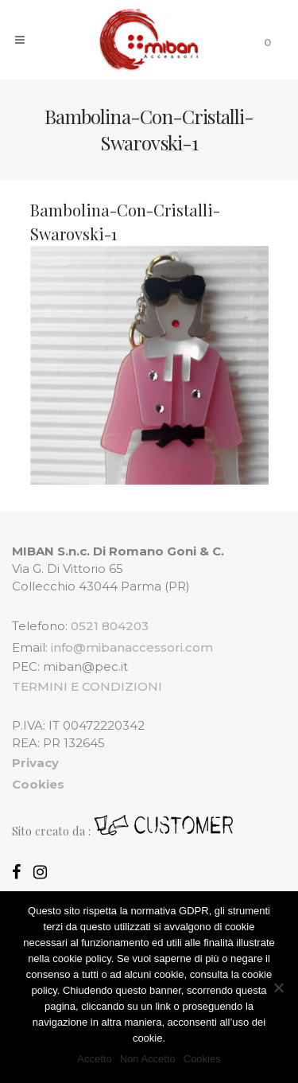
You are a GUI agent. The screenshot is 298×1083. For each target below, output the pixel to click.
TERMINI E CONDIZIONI (87, 686)
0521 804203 (110, 625)
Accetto (94, 1059)
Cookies (202, 1059)
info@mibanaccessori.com (132, 647)
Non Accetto (148, 1059)
